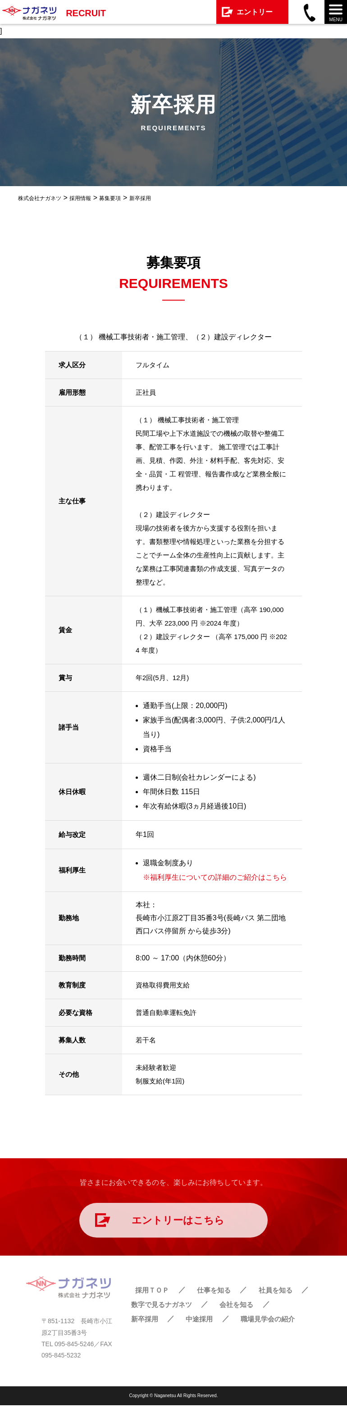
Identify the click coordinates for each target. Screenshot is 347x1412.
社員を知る (266, 1296)
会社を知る (235, 1311)
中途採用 (195, 1325)
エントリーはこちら (178, 1223)
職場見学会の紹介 (263, 1325)
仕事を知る (206, 1296)
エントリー (255, 12)
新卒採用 (143, 1325)
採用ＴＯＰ (147, 1296)
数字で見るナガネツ (161, 1311)
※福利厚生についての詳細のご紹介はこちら (215, 877)
